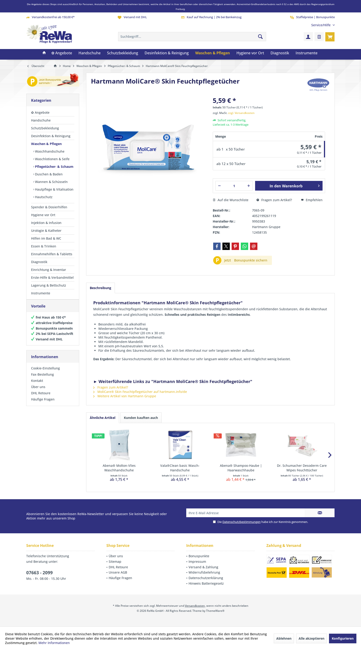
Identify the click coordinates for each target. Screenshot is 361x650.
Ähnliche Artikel (102, 417)
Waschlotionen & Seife (52, 159)
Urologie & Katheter (46, 230)
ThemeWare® (215, 611)
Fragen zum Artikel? (274, 200)
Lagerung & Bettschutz (48, 285)
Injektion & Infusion (46, 223)
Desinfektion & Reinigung (50, 136)
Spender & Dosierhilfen (49, 207)
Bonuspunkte (199, 556)
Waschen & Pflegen (46, 144)
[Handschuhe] (89, 53)
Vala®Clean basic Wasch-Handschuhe (180, 467)
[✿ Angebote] (61, 53)
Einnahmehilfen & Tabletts (51, 254)
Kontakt (37, 385)
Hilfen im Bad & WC (46, 238)
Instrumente (40, 293)
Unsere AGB (118, 572)
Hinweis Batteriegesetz (206, 583)
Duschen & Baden (48, 174)
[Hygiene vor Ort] (250, 53)
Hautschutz (43, 197)
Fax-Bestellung (42, 379)
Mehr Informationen (54, 643)
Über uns (38, 391)
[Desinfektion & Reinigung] (166, 53)
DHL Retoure (40, 397)
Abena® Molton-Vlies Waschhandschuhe (119, 467)
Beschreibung (100, 288)
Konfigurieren (343, 638)
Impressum (197, 561)
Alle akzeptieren (311, 638)
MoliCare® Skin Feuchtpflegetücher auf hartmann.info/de (140, 391)
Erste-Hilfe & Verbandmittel (52, 277)
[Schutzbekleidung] (122, 53)
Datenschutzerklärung (206, 578)
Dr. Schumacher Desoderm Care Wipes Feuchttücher (302, 467)
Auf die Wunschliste (230, 200)
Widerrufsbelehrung (204, 572)
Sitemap (115, 561)
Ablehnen (283, 638)
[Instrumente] (306, 53)
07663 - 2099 (39, 573)
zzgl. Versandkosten (241, 113)
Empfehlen (312, 200)
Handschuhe (41, 120)
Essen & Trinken (43, 246)
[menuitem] (321, 25)
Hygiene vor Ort (43, 215)
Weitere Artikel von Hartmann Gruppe (124, 396)
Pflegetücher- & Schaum (53, 166)
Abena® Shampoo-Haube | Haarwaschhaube (241, 467)
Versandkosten (195, 606)
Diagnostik (39, 262)
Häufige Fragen (43, 404)
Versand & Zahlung (203, 567)
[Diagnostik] (279, 53)
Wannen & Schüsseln (51, 182)
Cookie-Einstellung (45, 373)
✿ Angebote (40, 112)
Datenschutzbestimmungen (241, 522)
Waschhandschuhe (49, 151)
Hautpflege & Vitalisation (53, 189)
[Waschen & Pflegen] (212, 53)
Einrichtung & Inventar (48, 269)
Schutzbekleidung (45, 128)
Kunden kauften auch (141, 417)
